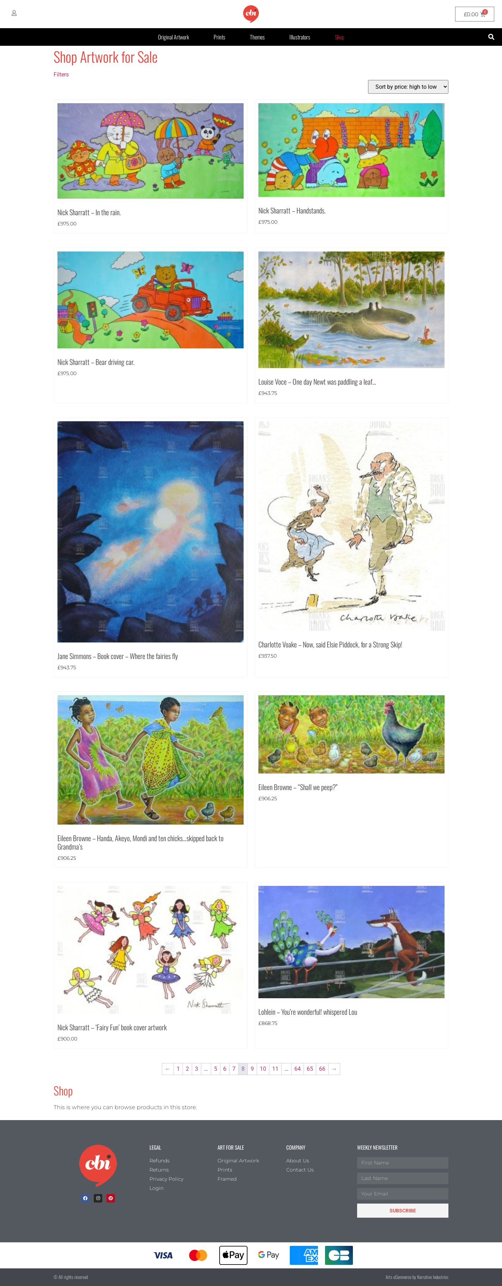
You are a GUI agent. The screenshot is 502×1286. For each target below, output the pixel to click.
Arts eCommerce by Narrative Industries (417, 1276)
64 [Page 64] (297, 1069)
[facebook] (85, 1198)
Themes (257, 37)
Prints (219, 37)
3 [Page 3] (196, 1069)
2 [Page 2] (187, 1069)
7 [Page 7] (233, 1069)
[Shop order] (408, 87)
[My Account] (14, 13)
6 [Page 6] (224, 1069)
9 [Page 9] (252, 1069)
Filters (61, 74)
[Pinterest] (110, 1198)
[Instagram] (98, 1198)
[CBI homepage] (251, 14)
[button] (491, 37)
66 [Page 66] (322, 1069)
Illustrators (299, 37)
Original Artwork (173, 37)
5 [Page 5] (215, 1069)
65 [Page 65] (310, 1069)
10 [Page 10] (263, 1069)
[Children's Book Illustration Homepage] (98, 1166)
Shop (339, 37)
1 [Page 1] (178, 1069)
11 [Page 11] (275, 1069)
